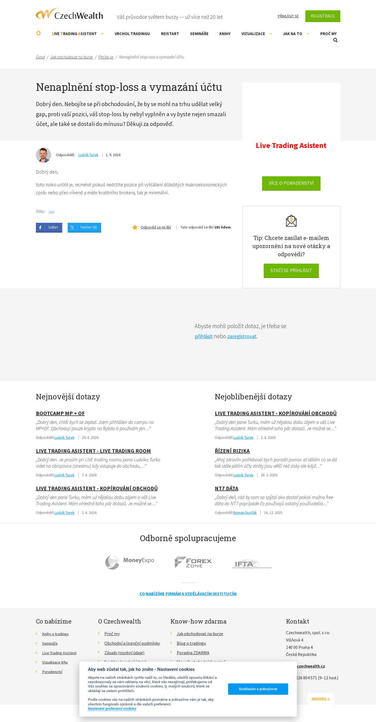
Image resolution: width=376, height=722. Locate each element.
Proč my (328, 33)
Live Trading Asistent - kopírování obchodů (97, 489)
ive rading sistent (78, 33)
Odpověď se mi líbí (156, 228)
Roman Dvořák (245, 514)
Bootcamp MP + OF (60, 414)
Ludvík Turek (88, 154)
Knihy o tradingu (57, 635)
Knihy (225, 33)
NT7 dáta (226, 489)
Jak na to (296, 33)
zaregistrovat (246, 337)
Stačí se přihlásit (291, 271)
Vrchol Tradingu (132, 33)
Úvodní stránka (38, 32)
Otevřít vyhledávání (335, 40)
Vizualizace (256, 33)
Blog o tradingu (191, 644)
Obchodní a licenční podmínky (132, 644)
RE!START (170, 33)
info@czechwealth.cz (307, 668)
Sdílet (53, 228)
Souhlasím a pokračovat (258, 689)
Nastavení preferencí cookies (112, 708)
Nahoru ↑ (327, 700)
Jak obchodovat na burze (200, 635)
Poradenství (53, 673)
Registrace (323, 15)
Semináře (199, 33)
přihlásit (205, 337)
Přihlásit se (288, 16)
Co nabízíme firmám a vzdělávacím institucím (188, 595)
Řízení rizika (232, 451)
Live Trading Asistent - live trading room (93, 451)
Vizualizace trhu (57, 664)
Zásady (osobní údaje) (124, 654)
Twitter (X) (88, 228)
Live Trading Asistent (61, 654)
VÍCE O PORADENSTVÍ (291, 184)
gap (51, 212)
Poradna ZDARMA (193, 654)
